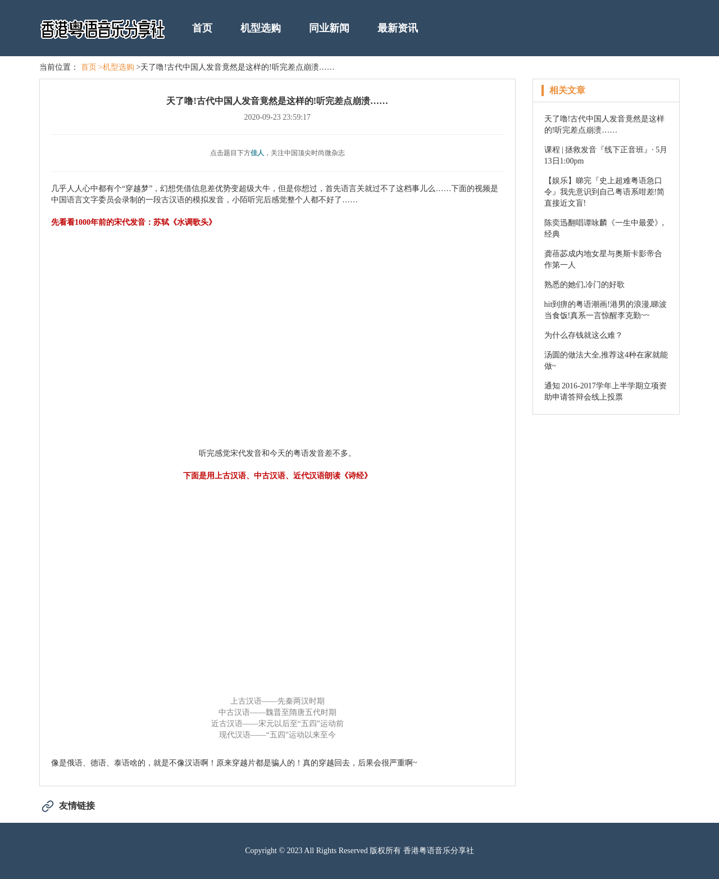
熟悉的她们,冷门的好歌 (584, 284)
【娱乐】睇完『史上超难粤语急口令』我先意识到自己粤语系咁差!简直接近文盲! (604, 191)
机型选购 (260, 28)
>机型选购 (116, 67)
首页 (202, 28)
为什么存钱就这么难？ (583, 335)
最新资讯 (397, 28)
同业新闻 (329, 28)
